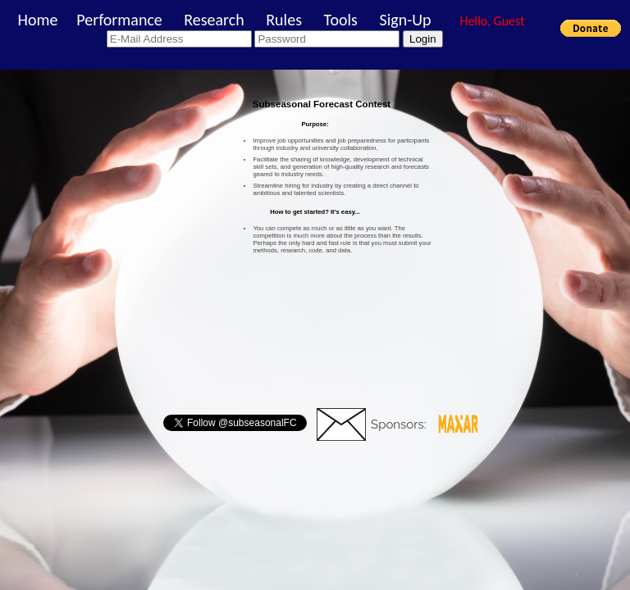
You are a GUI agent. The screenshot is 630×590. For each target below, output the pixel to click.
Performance (119, 20)
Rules (284, 20)
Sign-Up (405, 20)
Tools (340, 20)
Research (214, 20)
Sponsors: (399, 424)
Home (37, 20)
